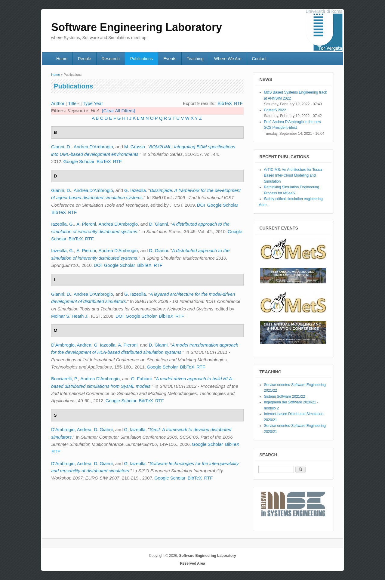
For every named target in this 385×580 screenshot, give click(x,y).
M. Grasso (134, 146)
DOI (201, 205)
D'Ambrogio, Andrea (71, 344)
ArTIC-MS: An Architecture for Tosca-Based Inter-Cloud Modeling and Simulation (293, 176)
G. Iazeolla (135, 190)
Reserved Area (192, 563)
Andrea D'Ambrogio (93, 146)
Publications (141, 58)
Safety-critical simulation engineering (293, 199)
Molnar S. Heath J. (69, 316)
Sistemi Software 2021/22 (284, 396)
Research (111, 58)
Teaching (195, 58)
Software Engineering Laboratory (207, 556)
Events (169, 58)
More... (264, 205)
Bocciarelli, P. (64, 378)
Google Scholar (78, 161)
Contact (259, 58)
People (84, 58)
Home (61, 58)
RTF (238, 103)
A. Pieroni (86, 224)
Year (98, 103)
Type (88, 103)
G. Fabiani (141, 378)
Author (57, 103)
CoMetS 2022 (275, 110)
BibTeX (224, 103)
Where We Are (228, 58)
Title (72, 103)
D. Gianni (158, 224)
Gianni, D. (61, 146)
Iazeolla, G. (62, 224)
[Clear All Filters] (118, 110)
